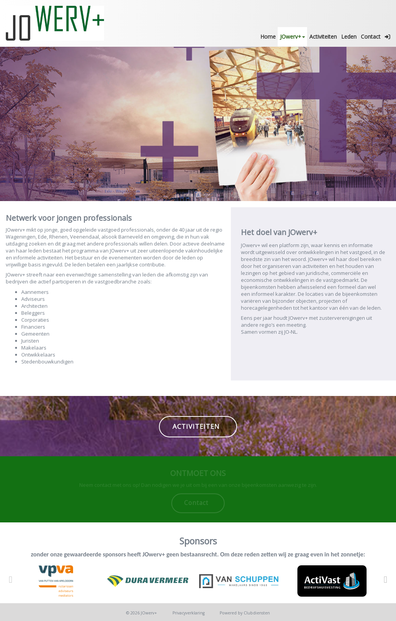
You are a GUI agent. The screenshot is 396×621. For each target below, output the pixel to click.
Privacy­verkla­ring (188, 613)
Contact (371, 36)
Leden (349, 36)
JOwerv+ (292, 36)
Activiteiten (323, 36)
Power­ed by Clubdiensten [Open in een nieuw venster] (245, 613)
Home (268, 36)
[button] (387, 36)
